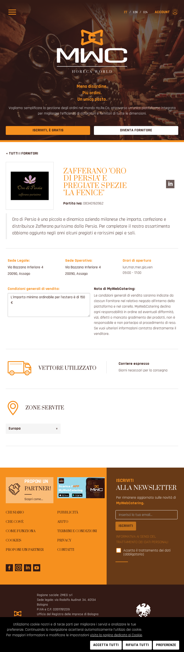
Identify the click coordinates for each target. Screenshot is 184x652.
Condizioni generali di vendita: (33, 288)
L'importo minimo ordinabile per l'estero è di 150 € (49, 305)
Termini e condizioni (77, 531)
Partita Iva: (72, 203)
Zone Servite (44, 408)
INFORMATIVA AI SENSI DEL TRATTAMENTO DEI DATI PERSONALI (142, 539)
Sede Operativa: (78, 260)
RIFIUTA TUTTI (137, 644)
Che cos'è (14, 522)
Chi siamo (15, 512)
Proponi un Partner (25, 550)
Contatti (65, 550)
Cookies (13, 540)
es (145, 12)
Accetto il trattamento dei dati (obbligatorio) (147, 552)
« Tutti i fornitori (22, 153)
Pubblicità (67, 512)
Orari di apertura (137, 260)
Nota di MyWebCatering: (114, 288)
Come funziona (20, 531)
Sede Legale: (19, 260)
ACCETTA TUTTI (106, 644)
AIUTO (62, 522)
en (135, 12)
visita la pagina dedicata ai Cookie (116, 635)
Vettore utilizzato (67, 368)
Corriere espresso (134, 363)
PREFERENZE (166, 644)
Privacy (64, 540)
